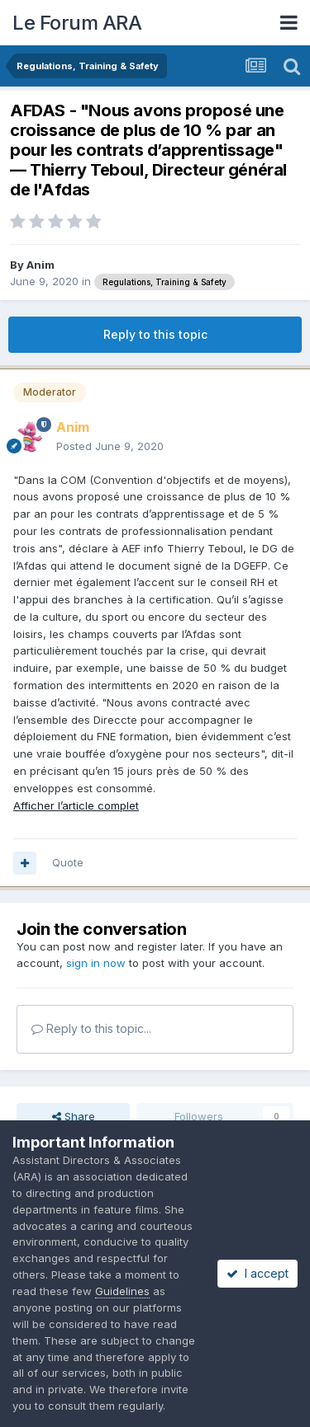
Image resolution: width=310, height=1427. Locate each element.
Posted (110, 446)
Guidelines (122, 1291)
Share (73, 1116)
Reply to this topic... (91, 1028)
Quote (67, 862)
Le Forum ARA (76, 23)
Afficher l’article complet (76, 805)
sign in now (96, 962)
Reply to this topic (155, 334)
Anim (40, 264)
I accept (258, 1273)
